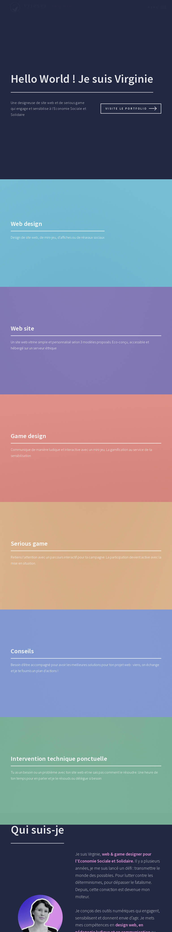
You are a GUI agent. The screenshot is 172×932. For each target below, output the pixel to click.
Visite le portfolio (126, 108)
